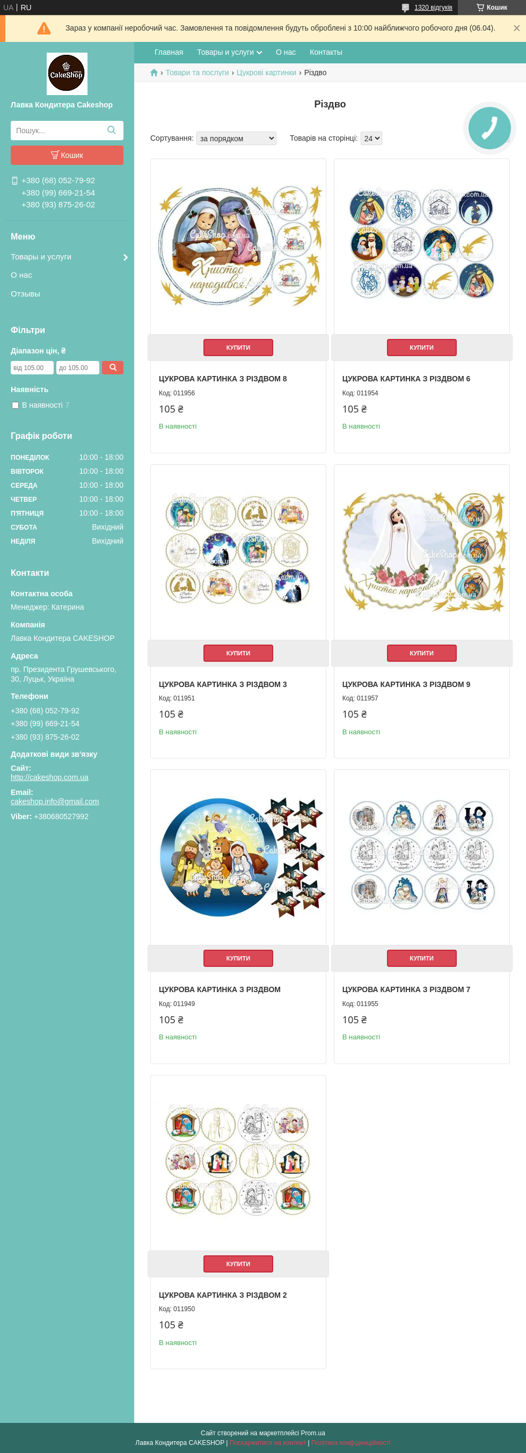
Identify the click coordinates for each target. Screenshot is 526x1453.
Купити (238, 347)
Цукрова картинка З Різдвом (220, 989)
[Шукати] (111, 130)
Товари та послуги (197, 72)
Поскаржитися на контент (268, 1443)
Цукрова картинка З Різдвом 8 (223, 378)
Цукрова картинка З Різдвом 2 (223, 1295)
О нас (21, 274)
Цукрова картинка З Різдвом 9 (406, 684)
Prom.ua (313, 1433)
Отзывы (25, 293)
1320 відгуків (433, 7)
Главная (169, 52)
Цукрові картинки (266, 72)
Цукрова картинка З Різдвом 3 (223, 684)
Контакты (326, 52)
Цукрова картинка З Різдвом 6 (406, 378)
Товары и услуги (41, 256)
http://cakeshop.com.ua (50, 777)
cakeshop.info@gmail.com (55, 801)
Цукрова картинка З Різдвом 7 (406, 989)
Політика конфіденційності (351, 1443)
